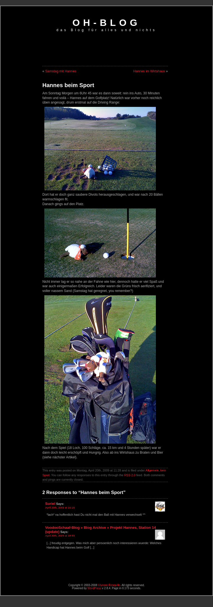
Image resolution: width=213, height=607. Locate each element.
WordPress (94, 588)
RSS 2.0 (129, 475)
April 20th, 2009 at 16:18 (60, 507)
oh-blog (106, 22)
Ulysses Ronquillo (109, 585)
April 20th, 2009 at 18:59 (60, 535)
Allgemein (152, 470)
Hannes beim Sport (68, 85)
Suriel (50, 504)
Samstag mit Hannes (60, 71)
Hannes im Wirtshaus (149, 71)
